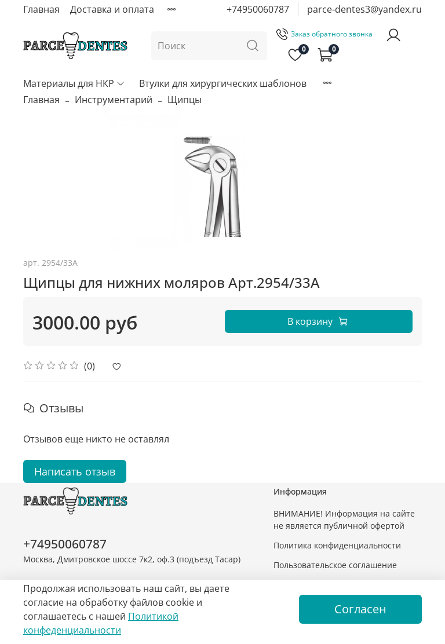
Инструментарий (113, 99)
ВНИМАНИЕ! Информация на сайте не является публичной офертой (344, 520)
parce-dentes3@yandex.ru (364, 9)
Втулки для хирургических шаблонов (223, 83)
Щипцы (184, 99)
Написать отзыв (74, 471)
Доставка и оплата (112, 9)
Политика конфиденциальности (337, 545)
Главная (41, 9)
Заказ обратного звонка (324, 34)
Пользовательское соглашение (335, 564)
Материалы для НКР (74, 83)
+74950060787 (258, 9)
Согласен (360, 609)
